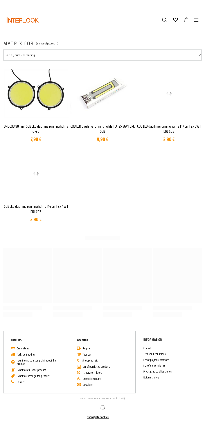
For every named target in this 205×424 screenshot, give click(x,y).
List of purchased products (96, 367)
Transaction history (92, 372)
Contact (20, 382)
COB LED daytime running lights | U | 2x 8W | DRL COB (102, 129)
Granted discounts (92, 379)
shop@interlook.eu (98, 417)
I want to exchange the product (33, 376)
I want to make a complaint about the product (36, 362)
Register (87, 348)
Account (82, 340)
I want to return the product (31, 370)
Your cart (87, 354)
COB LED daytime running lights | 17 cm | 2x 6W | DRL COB (169, 129)
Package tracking (26, 354)
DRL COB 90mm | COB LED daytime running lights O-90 (36, 129)
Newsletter (88, 385)
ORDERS (16, 340)
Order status (23, 348)
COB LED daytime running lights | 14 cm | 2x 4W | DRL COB (36, 209)
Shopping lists (90, 360)
